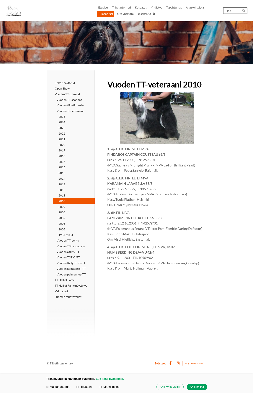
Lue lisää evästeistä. (110, 378)
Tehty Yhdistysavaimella (194, 363)
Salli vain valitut (170, 387)
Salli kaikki (197, 387)
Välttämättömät (58, 386)
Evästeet (160, 363)
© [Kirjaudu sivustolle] (48, 363)
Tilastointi (84, 386)
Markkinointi (109, 386)
